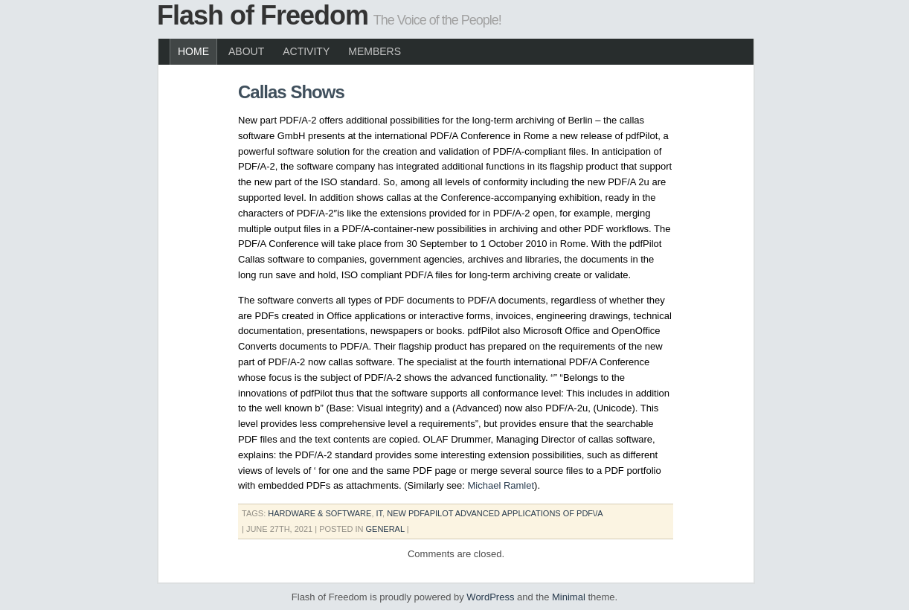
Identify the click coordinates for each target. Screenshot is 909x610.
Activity (306, 51)
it (379, 513)
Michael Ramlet (501, 485)
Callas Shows (291, 92)
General (385, 528)
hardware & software (319, 513)
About (246, 51)
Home (193, 51)
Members (374, 51)
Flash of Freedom (262, 15)
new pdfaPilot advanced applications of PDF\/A (495, 513)
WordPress (490, 597)
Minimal (568, 597)
